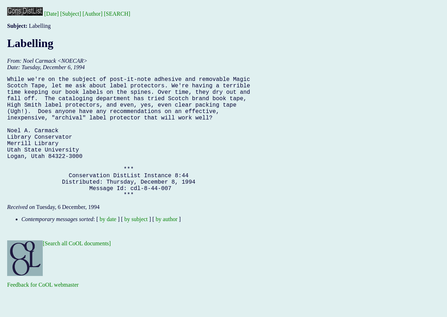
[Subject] (70, 14)
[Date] (51, 14)
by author (167, 246)
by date (108, 246)
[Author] (93, 14)
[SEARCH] (117, 14)
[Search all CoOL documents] (77, 270)
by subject (136, 246)
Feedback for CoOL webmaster (43, 312)
